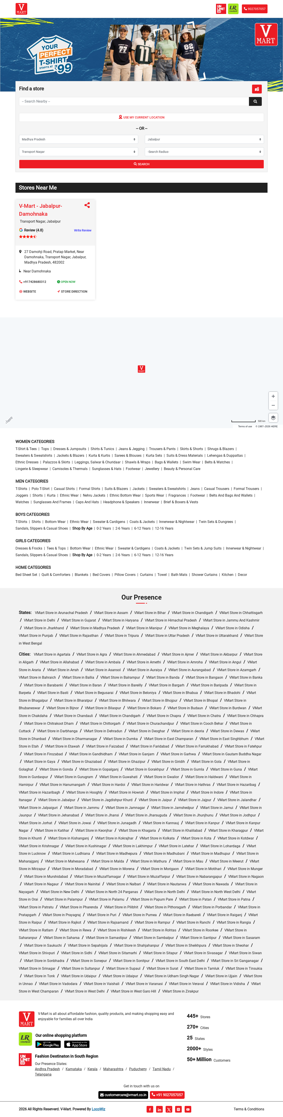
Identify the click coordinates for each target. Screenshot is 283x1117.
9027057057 (255, 9)
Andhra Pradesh (47, 1069)
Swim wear (191, 462)
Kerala (93, 1069)
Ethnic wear (69, 495)
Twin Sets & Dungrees (216, 522)
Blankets (81, 575)
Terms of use (245, 426)
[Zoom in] (273, 396)
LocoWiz (98, 1109)
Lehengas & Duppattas (225, 455)
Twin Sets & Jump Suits (203, 548)
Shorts (38, 495)
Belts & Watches (217, 462)
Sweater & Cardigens (109, 522)
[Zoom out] (273, 405)
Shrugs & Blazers (220, 449)
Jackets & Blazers (70, 455)
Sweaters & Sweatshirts (33, 455)
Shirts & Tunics (102, 449)
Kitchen (227, 575)
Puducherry (138, 1069)
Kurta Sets (154, 455)
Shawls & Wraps (137, 462)
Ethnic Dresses (26, 462)
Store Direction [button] (72, 292)
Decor (242, 575)
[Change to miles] (248, 421)
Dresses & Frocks (28, 548)
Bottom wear (55, 522)
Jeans (195, 489)
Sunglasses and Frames (52, 502)
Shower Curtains (204, 575)
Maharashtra (113, 1069)
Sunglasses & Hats (106, 469)
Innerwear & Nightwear (176, 522)
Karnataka (74, 1069)
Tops (45, 449)
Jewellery (152, 469)
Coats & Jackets (142, 522)
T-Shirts (21, 489)
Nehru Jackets (94, 495)
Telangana (43, 1074)
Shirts (36, 522)
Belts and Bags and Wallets (230, 495)
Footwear (133, 469)
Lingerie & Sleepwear (31, 469)
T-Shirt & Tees (26, 449)
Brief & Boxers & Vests (181, 502)
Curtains (146, 575)
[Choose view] (273, 417)
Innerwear (151, 502)
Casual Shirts (64, 489)
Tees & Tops (56, 548)
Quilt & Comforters (56, 575)
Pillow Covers (125, 575)
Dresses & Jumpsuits (69, 449)
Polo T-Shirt (41, 489)
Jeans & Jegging (132, 449)
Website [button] (27, 292)
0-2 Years (104, 528)
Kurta (51, 495)
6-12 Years (142, 528)
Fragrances (177, 495)
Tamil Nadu (162, 1069)
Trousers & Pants (162, 449)
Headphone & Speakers (121, 502)
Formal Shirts (89, 489)
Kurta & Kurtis (99, 455)
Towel (162, 575)
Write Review (83, 230)
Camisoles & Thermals (70, 469)
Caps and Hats (87, 502)
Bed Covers (101, 575)
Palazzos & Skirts (56, 462)
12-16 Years (164, 528)
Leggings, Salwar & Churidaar (97, 462)
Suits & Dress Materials (184, 455)
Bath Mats (179, 575)
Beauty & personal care (182, 469)
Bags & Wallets (166, 462)
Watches (22, 502)
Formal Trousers (246, 489)
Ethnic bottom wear (125, 495)
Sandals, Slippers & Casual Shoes (41, 528)
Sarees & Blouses (128, 455)
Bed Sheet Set (26, 575)
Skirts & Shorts (191, 449)
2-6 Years (122, 528)
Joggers (21, 495)
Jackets (138, 489)
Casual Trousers (216, 489)
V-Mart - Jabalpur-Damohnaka (40, 210)
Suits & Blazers (116, 489)
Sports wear (154, 495)
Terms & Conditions (249, 1109)
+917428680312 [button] (32, 282)
